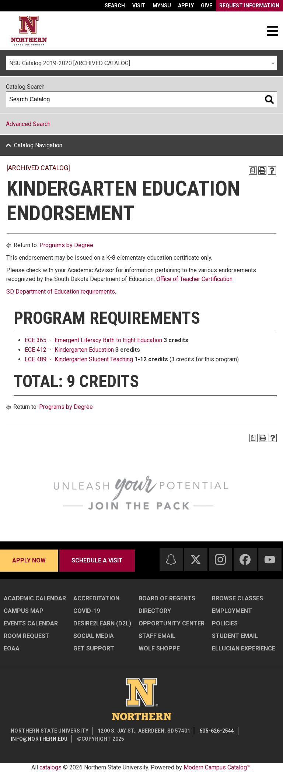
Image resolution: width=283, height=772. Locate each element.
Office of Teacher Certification (194, 279)
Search (115, 5)
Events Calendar (31, 623)
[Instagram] (220, 559)
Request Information (249, 5)
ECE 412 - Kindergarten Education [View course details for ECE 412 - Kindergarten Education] (69, 349)
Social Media (93, 635)
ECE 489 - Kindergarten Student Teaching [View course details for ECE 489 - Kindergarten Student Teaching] (79, 359)
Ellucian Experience (243, 648)
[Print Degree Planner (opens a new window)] (253, 170)
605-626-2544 (216, 731)
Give (206, 5)
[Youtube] (269, 560)
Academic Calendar (35, 598)
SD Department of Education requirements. (61, 291)
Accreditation (96, 598)
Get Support (93, 648)
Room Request (26, 635)
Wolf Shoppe (159, 648)
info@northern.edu (39, 739)
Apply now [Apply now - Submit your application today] (29, 560)
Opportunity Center (172, 623)
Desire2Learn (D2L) (102, 623)
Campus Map (23, 610)
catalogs (50, 767)
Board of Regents (167, 598)
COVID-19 (86, 610)
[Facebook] (245, 559)
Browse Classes (237, 598)
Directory (155, 610)
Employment (232, 610)
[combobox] (141, 63)
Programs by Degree (66, 245)
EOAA (12, 648)
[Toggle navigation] (272, 30)
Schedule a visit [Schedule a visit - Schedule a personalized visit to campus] (97, 560)
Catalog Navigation (38, 145)
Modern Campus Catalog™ (217, 767)
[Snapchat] (171, 559)
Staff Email (157, 635)
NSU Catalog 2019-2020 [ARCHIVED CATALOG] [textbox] (69, 63)
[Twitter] (195, 559)
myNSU (162, 5)
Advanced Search (28, 123)
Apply (186, 5)
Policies (225, 623)
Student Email (235, 635)
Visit (139, 5)
